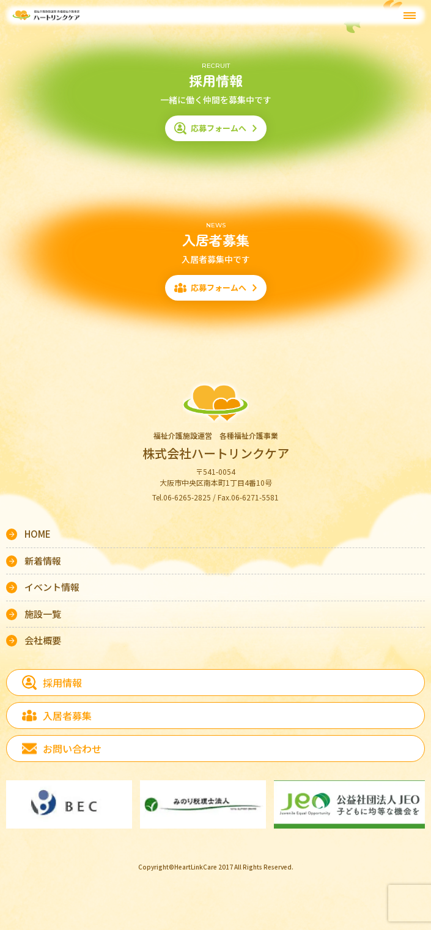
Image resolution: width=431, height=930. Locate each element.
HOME (37, 533)
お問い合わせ (72, 748)
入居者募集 (67, 715)
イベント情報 (51, 586)
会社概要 (42, 640)
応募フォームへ (218, 128)
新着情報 (42, 560)
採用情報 (62, 682)
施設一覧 (42, 613)
